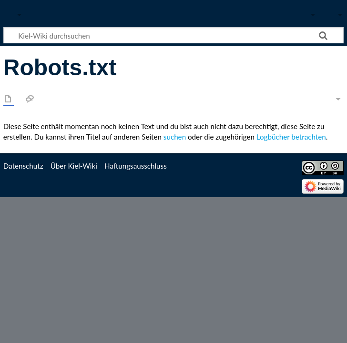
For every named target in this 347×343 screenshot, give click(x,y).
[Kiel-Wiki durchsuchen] (173, 35)
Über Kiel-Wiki (74, 165)
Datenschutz (23, 165)
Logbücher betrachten (291, 136)
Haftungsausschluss (135, 165)
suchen (174, 136)
